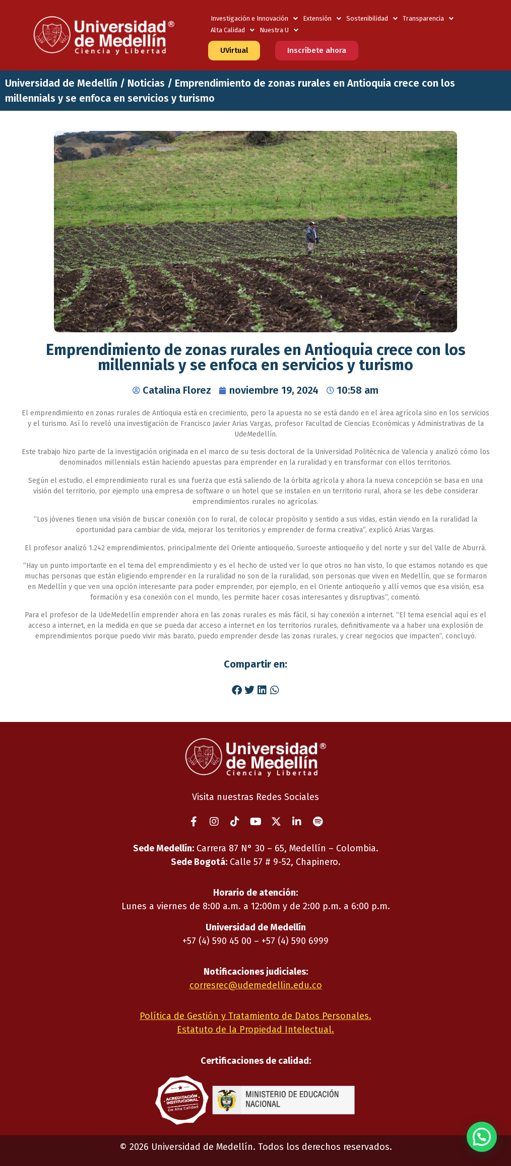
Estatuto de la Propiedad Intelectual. (255, 1029)
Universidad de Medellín (61, 83)
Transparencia (428, 18)
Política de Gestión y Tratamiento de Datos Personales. (255, 1016)
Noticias (146, 83)
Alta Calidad (232, 30)
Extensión (322, 18)
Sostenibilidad (372, 18)
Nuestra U (279, 30)
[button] (236, 690)
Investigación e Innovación (254, 18)
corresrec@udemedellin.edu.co (255, 985)
